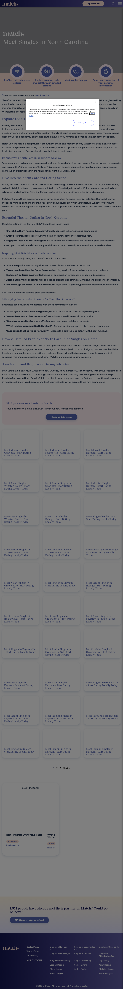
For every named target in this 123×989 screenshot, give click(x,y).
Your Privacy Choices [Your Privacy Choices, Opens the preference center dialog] (82, 123)
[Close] (95, 102)
